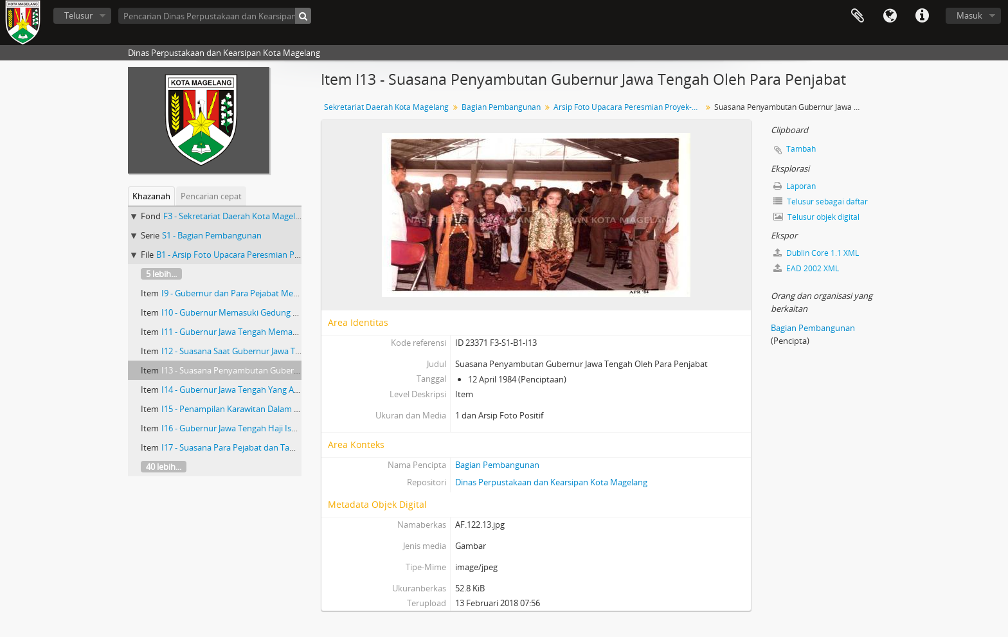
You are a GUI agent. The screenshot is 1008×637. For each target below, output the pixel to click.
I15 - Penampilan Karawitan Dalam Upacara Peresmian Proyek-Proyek (293, 409)
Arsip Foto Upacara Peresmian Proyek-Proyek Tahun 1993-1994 (629, 107)
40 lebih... (163, 466)
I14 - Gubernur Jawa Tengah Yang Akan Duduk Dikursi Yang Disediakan (294, 389)
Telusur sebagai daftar (820, 201)
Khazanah (151, 196)
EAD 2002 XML (806, 268)
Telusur (78, 15)
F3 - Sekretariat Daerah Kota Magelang (236, 216)
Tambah (801, 148)
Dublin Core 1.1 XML (816, 252)
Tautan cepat (922, 16)
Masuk (969, 15)
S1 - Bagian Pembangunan (212, 235)
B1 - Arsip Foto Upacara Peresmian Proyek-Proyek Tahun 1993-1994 (284, 254)
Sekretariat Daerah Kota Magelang (386, 107)
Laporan (794, 186)
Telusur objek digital (816, 216)
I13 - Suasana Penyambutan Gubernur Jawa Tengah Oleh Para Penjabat (296, 370)
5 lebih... (161, 274)
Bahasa (890, 16)
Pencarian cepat (211, 196)
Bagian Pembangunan (501, 107)
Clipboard (858, 16)
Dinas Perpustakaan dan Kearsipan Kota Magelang (551, 482)
